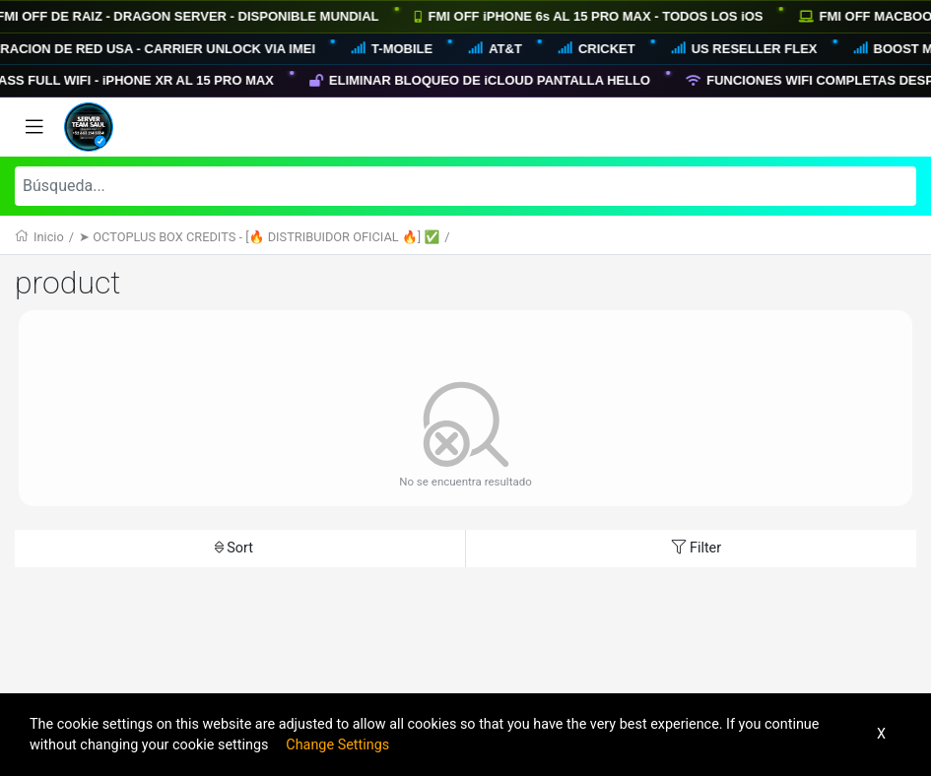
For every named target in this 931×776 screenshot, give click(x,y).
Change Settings (337, 745)
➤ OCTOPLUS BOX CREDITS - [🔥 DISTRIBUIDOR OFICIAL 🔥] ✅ (259, 236)
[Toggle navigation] (34, 127)
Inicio (48, 236)
